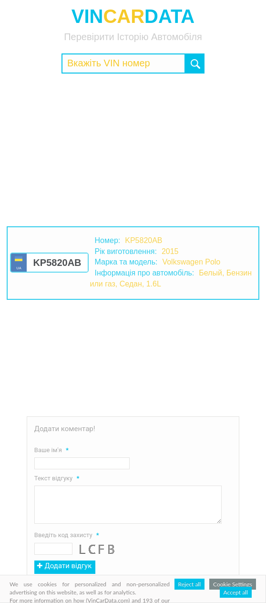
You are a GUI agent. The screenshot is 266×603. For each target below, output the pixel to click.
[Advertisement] (133, 150)
